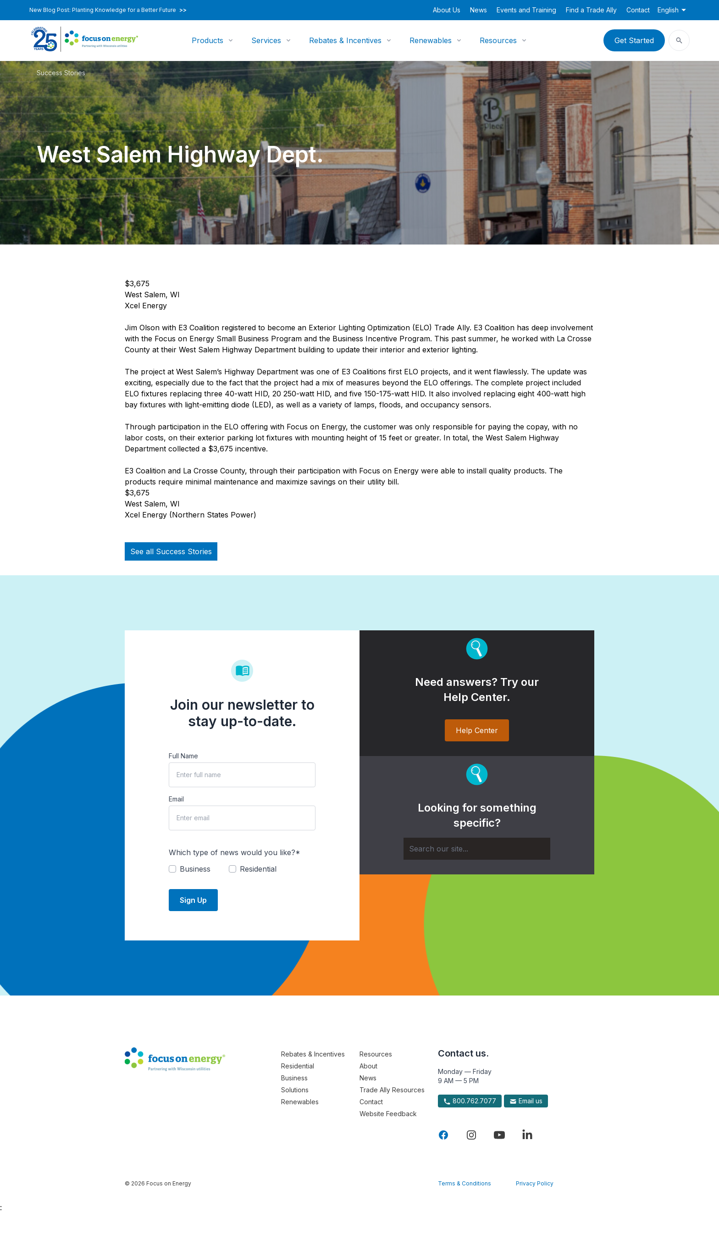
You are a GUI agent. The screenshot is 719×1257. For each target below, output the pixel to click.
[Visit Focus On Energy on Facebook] (443, 1134)
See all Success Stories (171, 551)
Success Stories (61, 73)
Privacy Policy (534, 1183)
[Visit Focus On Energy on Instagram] (471, 1134)
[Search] (477, 849)
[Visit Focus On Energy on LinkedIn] (527, 1134)
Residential (297, 1066)
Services (266, 40)
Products (207, 40)
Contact (638, 10)
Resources (498, 40)
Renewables (430, 40)
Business (294, 1078)
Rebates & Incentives (345, 40)
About (368, 1066)
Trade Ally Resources (392, 1090)
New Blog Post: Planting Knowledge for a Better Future (108, 10)
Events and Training (526, 10)
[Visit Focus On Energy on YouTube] (499, 1134)
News (478, 10)
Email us (525, 1101)
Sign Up (193, 900)
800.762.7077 (469, 1101)
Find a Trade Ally (591, 10)
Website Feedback (388, 1114)
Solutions (295, 1090)
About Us (446, 10)
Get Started (634, 40)
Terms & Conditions (464, 1183)
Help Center (477, 730)
